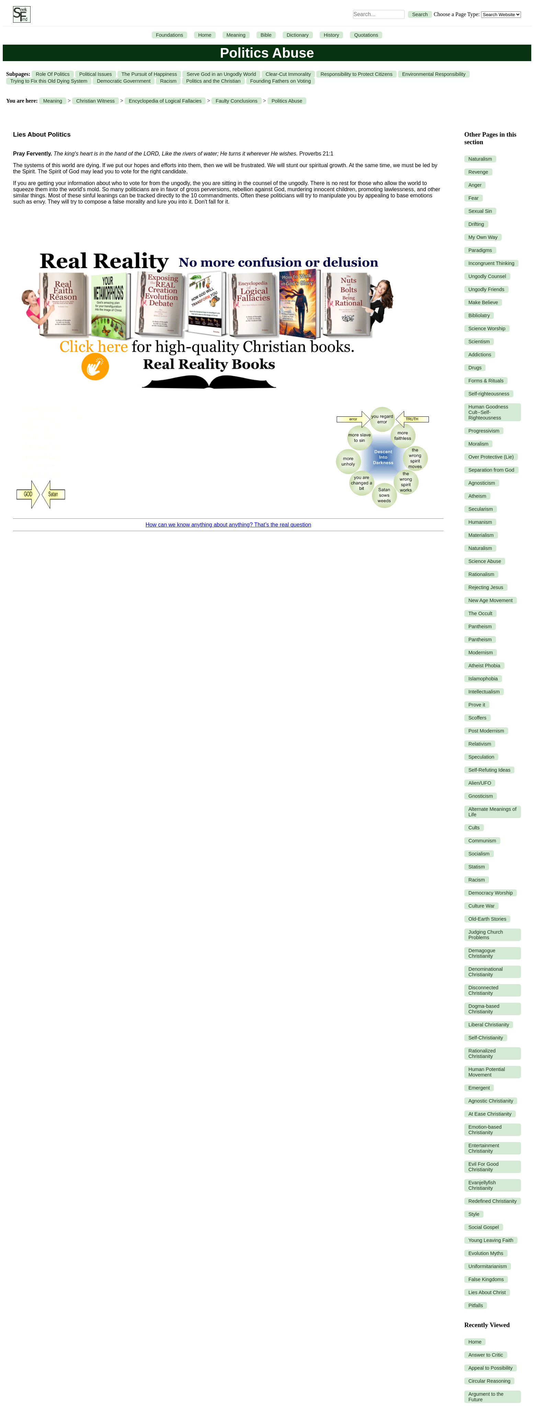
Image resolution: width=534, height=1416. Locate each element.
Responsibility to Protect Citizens (356, 74)
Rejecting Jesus (485, 587)
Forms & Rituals (485, 380)
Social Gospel (483, 1227)
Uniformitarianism (487, 1266)
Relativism (479, 744)
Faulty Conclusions (237, 101)
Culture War (481, 906)
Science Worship (486, 328)
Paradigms (480, 250)
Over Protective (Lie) (491, 457)
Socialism (479, 853)
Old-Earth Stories (487, 919)
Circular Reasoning (489, 1381)
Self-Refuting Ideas (489, 770)
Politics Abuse (287, 101)
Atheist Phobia (484, 665)
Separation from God (491, 470)
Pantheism (480, 626)
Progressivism (483, 431)
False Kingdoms (486, 1279)
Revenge (478, 172)
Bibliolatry (479, 315)
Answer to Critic (485, 1355)
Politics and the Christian (213, 81)
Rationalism (481, 574)
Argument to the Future (485, 1396)
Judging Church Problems (485, 934)
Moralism (478, 444)
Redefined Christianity (492, 1201)
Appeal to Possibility (490, 1368)
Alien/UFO (479, 783)
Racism (168, 81)
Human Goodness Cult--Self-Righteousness (488, 412)
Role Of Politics (52, 74)
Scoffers (477, 718)
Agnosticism (481, 483)
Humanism (480, 522)
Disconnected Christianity (483, 990)
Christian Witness (95, 101)
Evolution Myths (485, 1253)
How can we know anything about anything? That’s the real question (228, 525)
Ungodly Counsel (487, 276)
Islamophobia (483, 678)
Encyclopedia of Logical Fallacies (165, 101)
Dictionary (298, 35)
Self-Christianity (485, 1037)
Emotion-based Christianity (485, 1129)
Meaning (236, 35)
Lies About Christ (487, 1292)
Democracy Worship (490, 893)
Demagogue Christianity (481, 953)
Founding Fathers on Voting (280, 81)
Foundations (169, 35)
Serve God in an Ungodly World (221, 74)
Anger (474, 185)
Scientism (479, 341)
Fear (473, 198)
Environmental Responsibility (434, 74)
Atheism (477, 496)
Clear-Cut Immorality (288, 74)
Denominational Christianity (485, 971)
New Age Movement (490, 600)
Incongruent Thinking (491, 263)
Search (420, 14)
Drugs (474, 367)
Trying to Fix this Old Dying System (48, 81)
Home (204, 35)
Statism (476, 867)
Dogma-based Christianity (483, 1008)
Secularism (480, 509)
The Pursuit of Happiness (149, 74)
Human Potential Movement (486, 1072)
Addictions (479, 354)
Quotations (366, 35)
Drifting (476, 224)
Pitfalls (475, 1305)
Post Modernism (486, 731)
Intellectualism (484, 691)
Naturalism (480, 159)
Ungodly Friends (486, 289)
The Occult (480, 613)
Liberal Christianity (488, 1024)
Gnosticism (480, 796)
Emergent (479, 1088)
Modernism (480, 652)
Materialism (481, 535)
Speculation (481, 757)
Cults (474, 827)
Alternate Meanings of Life (492, 811)
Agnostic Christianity (490, 1101)
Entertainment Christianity (483, 1148)
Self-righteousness (488, 393)
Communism (482, 840)
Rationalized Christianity (482, 1053)
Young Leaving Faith (490, 1240)
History (331, 35)
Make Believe (483, 302)
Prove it (476, 704)
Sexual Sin (480, 211)
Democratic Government (123, 81)
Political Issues (95, 74)
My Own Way (483, 237)
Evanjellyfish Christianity (482, 1185)
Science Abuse (484, 561)
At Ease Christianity (490, 1114)
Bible (266, 35)
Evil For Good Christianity (483, 1166)
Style (473, 1214)
